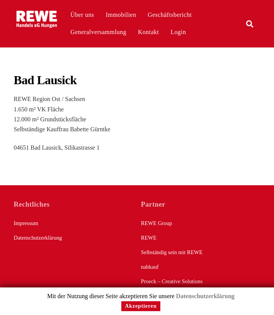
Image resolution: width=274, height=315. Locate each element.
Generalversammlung (98, 32)
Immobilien (121, 14)
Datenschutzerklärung (38, 238)
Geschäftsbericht (170, 14)
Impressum (26, 223)
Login (178, 32)
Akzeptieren (141, 306)
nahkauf (149, 267)
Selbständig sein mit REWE (171, 252)
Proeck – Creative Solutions (171, 281)
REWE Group (156, 223)
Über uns (82, 14)
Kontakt (148, 32)
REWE (149, 238)
